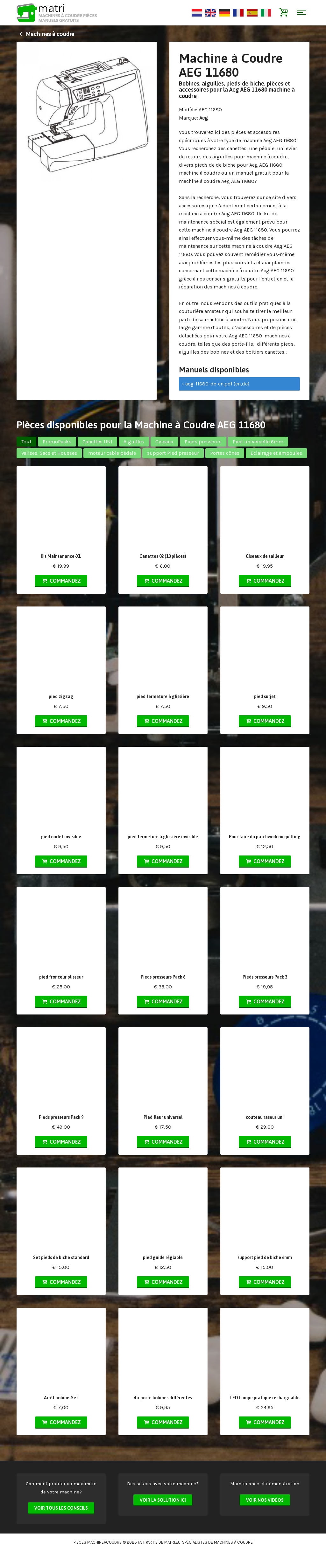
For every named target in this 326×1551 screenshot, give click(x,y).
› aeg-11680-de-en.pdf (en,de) (215, 384)
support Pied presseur (173, 453)
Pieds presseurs (203, 442)
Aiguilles (134, 442)
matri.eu (172, 1542)
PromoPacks (57, 442)
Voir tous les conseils (61, 1508)
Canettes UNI (97, 442)
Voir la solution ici (163, 1500)
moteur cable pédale (112, 453)
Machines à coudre (45, 34)
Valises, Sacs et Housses (49, 453)
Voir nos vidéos (265, 1500)
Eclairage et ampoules (276, 453)
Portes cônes (224, 453)
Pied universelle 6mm (258, 442)
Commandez (61, 581)
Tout (26, 442)
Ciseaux (164, 442)
